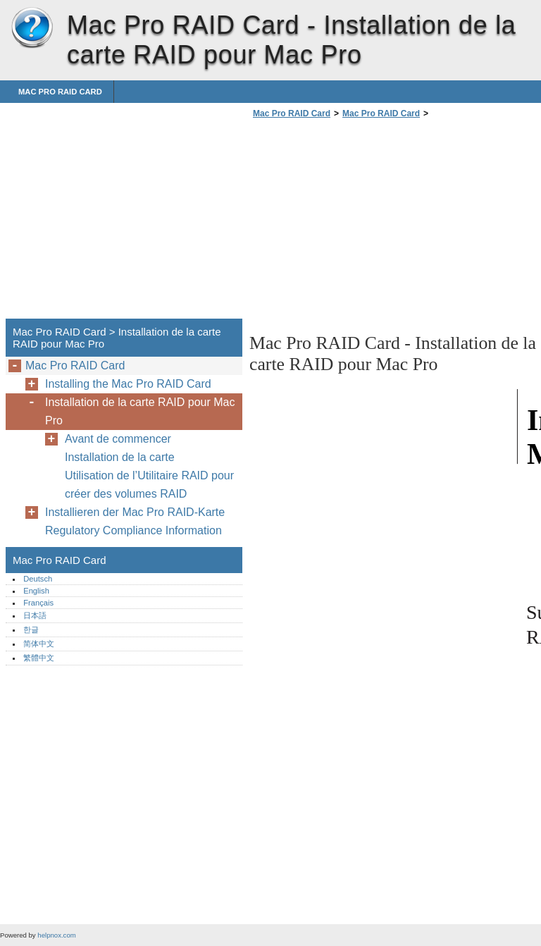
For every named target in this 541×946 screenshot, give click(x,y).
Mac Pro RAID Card (32, 28)
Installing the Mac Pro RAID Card (128, 384)
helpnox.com (56, 935)
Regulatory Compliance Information (133, 530)
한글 (31, 629)
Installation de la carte (120, 457)
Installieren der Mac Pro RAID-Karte (135, 512)
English (36, 590)
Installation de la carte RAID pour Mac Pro (140, 411)
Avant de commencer (118, 439)
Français (38, 602)
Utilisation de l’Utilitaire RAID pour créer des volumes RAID (149, 484)
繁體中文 (38, 657)
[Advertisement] (367, 222)
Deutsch (37, 579)
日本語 (34, 615)
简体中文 (38, 643)
